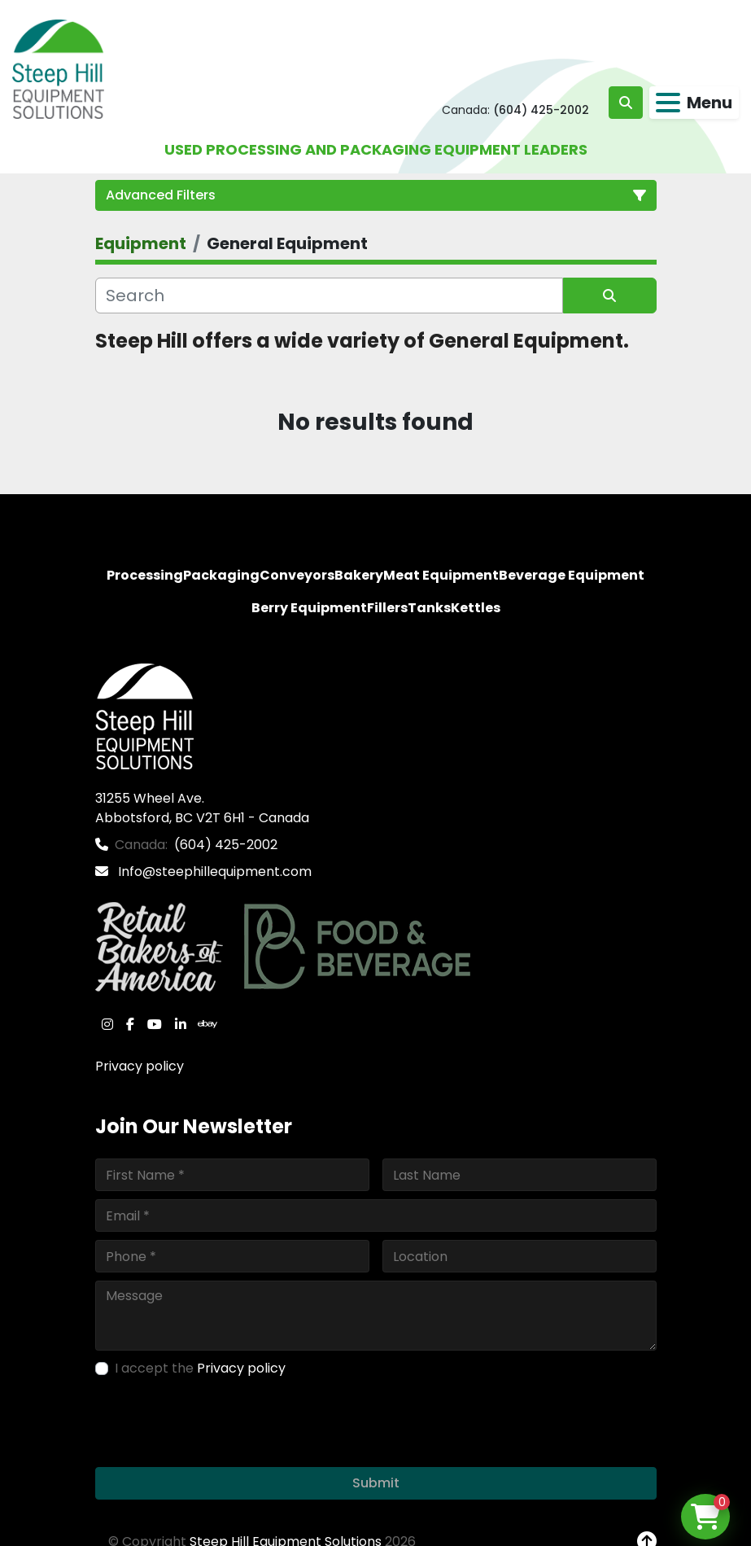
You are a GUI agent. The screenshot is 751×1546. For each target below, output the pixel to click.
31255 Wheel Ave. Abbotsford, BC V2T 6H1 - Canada (202, 808)
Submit (376, 1483)
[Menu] (668, 102)
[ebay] (207, 1024)
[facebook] (130, 1024)
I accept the (200, 1368)
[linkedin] (180, 1024)
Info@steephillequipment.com (213, 871)
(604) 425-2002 (541, 110)
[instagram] (107, 1024)
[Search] (329, 295)
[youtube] (154, 1024)
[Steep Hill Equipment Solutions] (144, 716)
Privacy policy (139, 1066)
